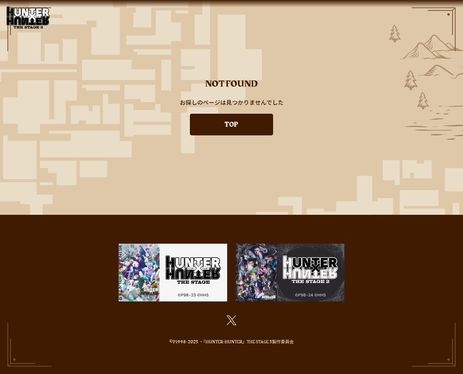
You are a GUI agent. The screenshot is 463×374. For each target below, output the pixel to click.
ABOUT (162, 8)
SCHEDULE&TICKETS (258, 8)
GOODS (307, 8)
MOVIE (446, 8)
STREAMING (344, 8)
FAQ (423, 8)
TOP (111, 8)
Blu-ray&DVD (390, 8)
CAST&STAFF (200, 8)
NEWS (135, 8)
